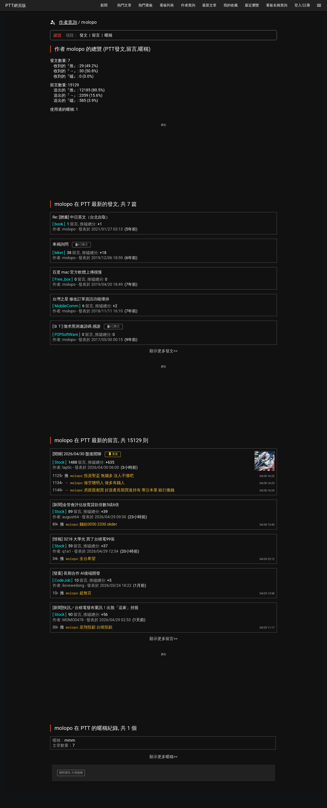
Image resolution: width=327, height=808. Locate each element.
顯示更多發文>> (163, 351)
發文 (84, 35)
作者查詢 (68, 22)
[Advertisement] (163, 159)
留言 (96, 35)
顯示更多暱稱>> (163, 756)
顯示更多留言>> (163, 638)
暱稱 (108, 35)
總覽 (57, 35)
